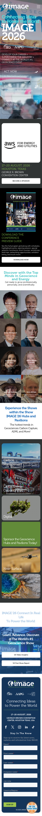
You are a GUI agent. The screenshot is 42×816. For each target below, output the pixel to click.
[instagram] (19, 727)
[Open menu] (38, 6)
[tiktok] (33, 727)
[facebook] (6, 727)
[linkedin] (26, 727)
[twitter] (12, 727)
